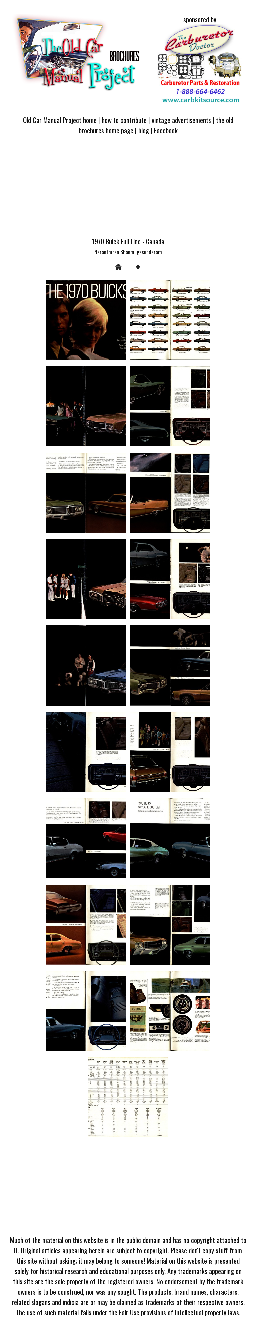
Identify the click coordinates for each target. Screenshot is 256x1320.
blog (143, 130)
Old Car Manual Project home (60, 120)
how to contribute (124, 120)
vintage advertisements (181, 120)
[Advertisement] (128, 189)
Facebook (166, 130)
